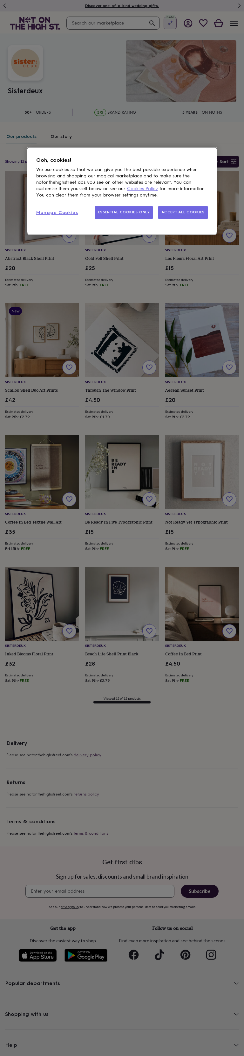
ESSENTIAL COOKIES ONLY (124, 212)
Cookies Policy (142, 189)
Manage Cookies (57, 213)
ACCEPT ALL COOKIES (183, 212)
